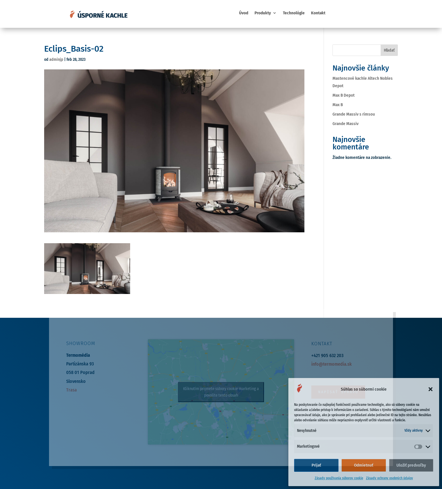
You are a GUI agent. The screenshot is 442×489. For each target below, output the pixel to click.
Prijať (316, 465)
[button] (430, 389)
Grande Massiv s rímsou (354, 114)
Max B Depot (344, 95)
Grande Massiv (346, 123)
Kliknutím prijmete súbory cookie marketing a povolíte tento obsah (221, 392)
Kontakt (318, 13)
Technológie (294, 13)
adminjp (56, 59)
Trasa (71, 390)
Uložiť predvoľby (411, 465)
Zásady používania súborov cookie (339, 478)
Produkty (263, 13)
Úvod (243, 13)
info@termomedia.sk (331, 364)
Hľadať (389, 50)
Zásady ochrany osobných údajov (389, 478)
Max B (338, 104)
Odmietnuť (363, 465)
